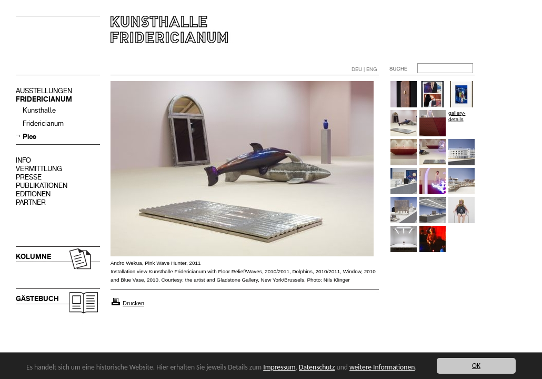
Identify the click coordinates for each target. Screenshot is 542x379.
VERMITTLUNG (39, 169)
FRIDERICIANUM (44, 99)
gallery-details (456, 116)
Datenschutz (317, 367)
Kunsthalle (39, 110)
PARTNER (31, 202)
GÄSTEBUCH (37, 299)
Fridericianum (43, 123)
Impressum (279, 367)
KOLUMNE (33, 257)
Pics (29, 137)
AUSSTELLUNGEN (44, 91)
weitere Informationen (382, 367)
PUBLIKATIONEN (41, 186)
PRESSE (29, 177)
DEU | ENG (364, 69)
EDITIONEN (33, 194)
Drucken (133, 303)
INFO (23, 160)
